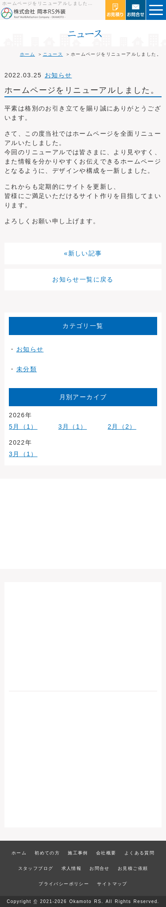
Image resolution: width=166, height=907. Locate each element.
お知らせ (58, 75)
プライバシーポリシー (64, 883)
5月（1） (23, 426)
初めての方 (47, 852)
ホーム (27, 54)
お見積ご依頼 (133, 868)
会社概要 (106, 852)
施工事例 (78, 852)
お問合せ (99, 868)
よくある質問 (139, 852)
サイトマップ (112, 883)
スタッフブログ (36, 868)
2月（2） (122, 426)
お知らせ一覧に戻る (83, 279)
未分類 (26, 369)
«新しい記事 (83, 253)
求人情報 (72, 868)
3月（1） (72, 426)
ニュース (53, 54)
